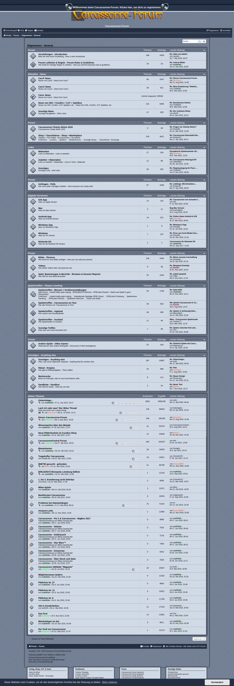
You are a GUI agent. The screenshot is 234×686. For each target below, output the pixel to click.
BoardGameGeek (174, 678)
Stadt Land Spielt (92, 298)
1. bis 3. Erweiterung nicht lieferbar (56, 479)
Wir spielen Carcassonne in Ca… (184, 303)
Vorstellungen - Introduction (52, 54)
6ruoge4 (176, 448)
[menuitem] (20, 30)
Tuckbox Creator (81, 676)
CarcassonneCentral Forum (52, 441)
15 (135, 420)
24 (135, 444)
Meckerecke (44, 376)
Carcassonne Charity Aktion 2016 (55, 127)
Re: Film (173, 368)
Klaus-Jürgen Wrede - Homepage (41, 676)
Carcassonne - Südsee (50, 526)
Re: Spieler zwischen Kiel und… (183, 328)
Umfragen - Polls (47, 184)
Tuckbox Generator (82, 674)
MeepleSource (74, 140)
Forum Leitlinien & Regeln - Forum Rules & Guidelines (66, 62)
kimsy (44, 482)
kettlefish (49, 420)
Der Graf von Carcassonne (52, 629)
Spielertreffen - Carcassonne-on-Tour (57, 303)
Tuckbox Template (81, 672)
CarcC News (44, 87)
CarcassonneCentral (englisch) (132, 674)
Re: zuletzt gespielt (178, 274)
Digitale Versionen (38, 195)
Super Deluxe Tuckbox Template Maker (89, 678)
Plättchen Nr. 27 (46, 582)
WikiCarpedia (172, 676)
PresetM (176, 129)
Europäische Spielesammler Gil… (184, 151)
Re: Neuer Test (176, 384)
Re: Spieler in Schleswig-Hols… (183, 311)
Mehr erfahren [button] (109, 682)
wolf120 (45, 608)
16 (138, 420)
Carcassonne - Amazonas (51, 551)
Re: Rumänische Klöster (180, 103)
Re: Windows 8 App (178, 225)
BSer (175, 487)
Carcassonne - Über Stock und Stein (57, 559)
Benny (176, 387)
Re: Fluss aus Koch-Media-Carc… (184, 233)
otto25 (175, 113)
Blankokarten (45, 448)
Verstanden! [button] (217, 682)
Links (31, 147)
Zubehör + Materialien (49, 160)
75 (148, 504)
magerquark (178, 495)
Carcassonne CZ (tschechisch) (132, 678)
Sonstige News (46, 111)
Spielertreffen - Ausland (50, 319)
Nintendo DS (44, 241)
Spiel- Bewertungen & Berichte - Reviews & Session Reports (69, 274)
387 (122, 403)
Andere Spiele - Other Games (53, 343)
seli (174, 202)
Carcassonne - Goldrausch (52, 534)
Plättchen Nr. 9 (45, 598)
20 (148, 568)
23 (132, 444)
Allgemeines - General (40, 45)
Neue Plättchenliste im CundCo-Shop (57, 433)
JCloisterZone (173, 672)
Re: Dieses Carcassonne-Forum (183, 78)
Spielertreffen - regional (50, 311)
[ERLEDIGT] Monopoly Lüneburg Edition (59, 472)
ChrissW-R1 (178, 456)
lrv (174, 503)
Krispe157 (177, 137)
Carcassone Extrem (181, 425)
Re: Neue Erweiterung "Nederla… (184, 87)
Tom (175, 330)
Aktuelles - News (37, 74)
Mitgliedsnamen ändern (50, 575)
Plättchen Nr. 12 (46, 590)
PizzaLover (177, 378)
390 (134, 403)
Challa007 (177, 89)
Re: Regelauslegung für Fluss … (183, 168)
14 (132, 420)
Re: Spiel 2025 (176, 290)
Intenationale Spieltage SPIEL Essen (88, 296)
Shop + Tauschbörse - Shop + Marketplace (60, 135)
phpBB (39, 655)
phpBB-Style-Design (57, 660)
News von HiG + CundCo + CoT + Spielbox (60, 103)
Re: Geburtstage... (177, 359)
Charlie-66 (46, 458)
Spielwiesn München (74, 298)
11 (148, 607)
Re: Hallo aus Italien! (178, 54)
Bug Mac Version (177, 208)
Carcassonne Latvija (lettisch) (132, 676)
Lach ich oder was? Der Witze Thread (57, 408)
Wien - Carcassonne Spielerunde (184, 319)
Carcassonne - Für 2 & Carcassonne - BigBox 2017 (64, 518)
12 (125, 420)
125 (147, 409)
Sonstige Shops (89, 140)
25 (138, 444)
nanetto (176, 56)
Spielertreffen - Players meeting (45, 285)
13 (128, 420)
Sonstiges (43, 168)
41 (148, 426)
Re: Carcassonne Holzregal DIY (183, 160)
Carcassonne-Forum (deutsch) (132, 672)
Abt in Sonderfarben (48, 606)
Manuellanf (177, 313)
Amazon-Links (45, 511)
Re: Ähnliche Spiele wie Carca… (183, 343)
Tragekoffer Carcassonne (51, 456)
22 (128, 444)
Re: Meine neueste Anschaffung (183, 257)
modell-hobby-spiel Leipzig (59, 296)
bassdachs (177, 606)
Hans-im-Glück (34, 672)
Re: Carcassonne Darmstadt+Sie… (184, 135)
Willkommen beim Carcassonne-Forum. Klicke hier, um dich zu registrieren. (117, 8)
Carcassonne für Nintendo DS (182, 241)
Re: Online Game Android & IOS (183, 216)
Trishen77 (177, 321)
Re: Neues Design (177, 376)
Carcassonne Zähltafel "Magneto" (55, 567)
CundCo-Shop (34, 674)
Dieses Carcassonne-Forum (52, 417)
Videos (41, 266)
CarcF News (44, 78)
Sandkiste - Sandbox (49, 384)
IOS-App (42, 200)
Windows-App (45, 225)
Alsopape (177, 259)
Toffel (175, 276)
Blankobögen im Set (48, 621)
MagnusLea (178, 346)
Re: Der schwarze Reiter (180, 111)
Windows (43, 233)
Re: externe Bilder (177, 62)
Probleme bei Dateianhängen (53, 503)
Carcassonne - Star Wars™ (52, 543)
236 (147, 418)
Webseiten (43, 151)
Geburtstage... (45, 400)
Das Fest (42, 613)
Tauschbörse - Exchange (108, 140)
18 (148, 457)
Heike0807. (177, 162)
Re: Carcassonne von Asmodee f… (185, 200)
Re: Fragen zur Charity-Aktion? (183, 127)
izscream (177, 80)
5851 (147, 401)
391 (138, 403)
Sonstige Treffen (46, 328)
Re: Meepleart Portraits (179, 266)
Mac (40, 208)
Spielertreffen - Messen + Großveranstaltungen (62, 290)
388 (126, 403)
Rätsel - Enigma (46, 368)
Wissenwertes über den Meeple (54, 425)
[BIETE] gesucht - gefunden (52, 464)
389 (130, 403)
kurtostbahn (178, 210)
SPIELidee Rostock (55, 298)
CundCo (52, 140)
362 (147, 442)
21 (125, 444)
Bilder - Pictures (46, 257)
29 (148, 449)
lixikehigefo (177, 408)
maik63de (177, 65)
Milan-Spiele (44, 487)
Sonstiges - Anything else (42, 355)
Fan (174, 613)
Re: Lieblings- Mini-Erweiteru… (183, 184)
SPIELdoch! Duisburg (114, 296)
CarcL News (44, 95)
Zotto (47, 466)
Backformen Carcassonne (51, 495)
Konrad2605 (178, 464)
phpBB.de (51, 657)
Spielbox (61, 140)
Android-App (45, 216)
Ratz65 (176, 268)
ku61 (175, 361)
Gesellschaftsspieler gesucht (178, 674)
